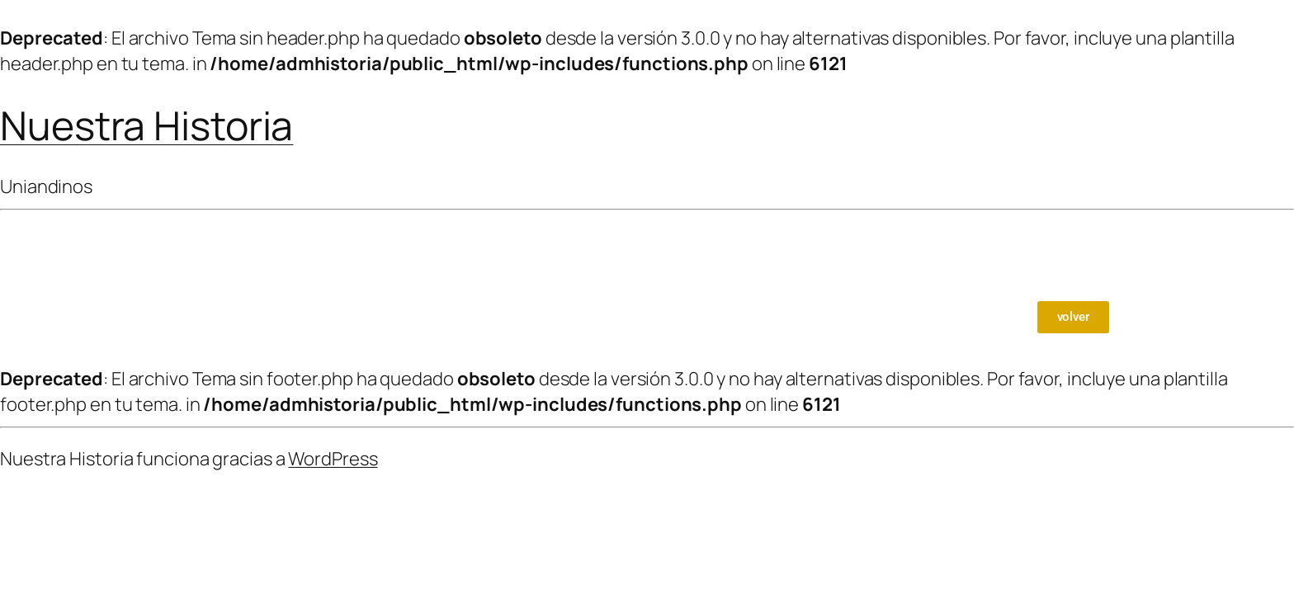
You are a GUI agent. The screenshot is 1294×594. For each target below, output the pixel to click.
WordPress (332, 458)
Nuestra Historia (146, 125)
